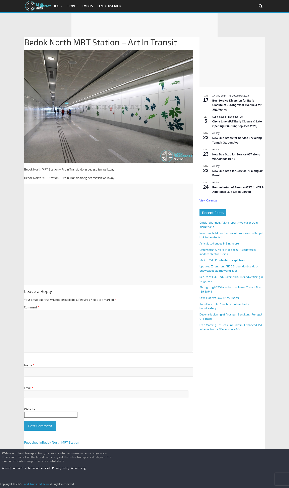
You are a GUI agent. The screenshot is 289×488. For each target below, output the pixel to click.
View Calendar (208, 200)
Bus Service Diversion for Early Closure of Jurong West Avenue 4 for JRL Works (237, 105)
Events (87, 6)
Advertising (78, 468)
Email (28, 388)
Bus (56, 6)
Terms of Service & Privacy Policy (48, 468)
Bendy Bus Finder (109, 6)
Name (29, 365)
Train (71, 6)
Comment (31, 307)
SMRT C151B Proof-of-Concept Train (222, 260)
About (6, 468)
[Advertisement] (144, 25)
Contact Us (19, 468)
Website (29, 409)
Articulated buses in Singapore (219, 243)
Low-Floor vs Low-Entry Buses (219, 297)
